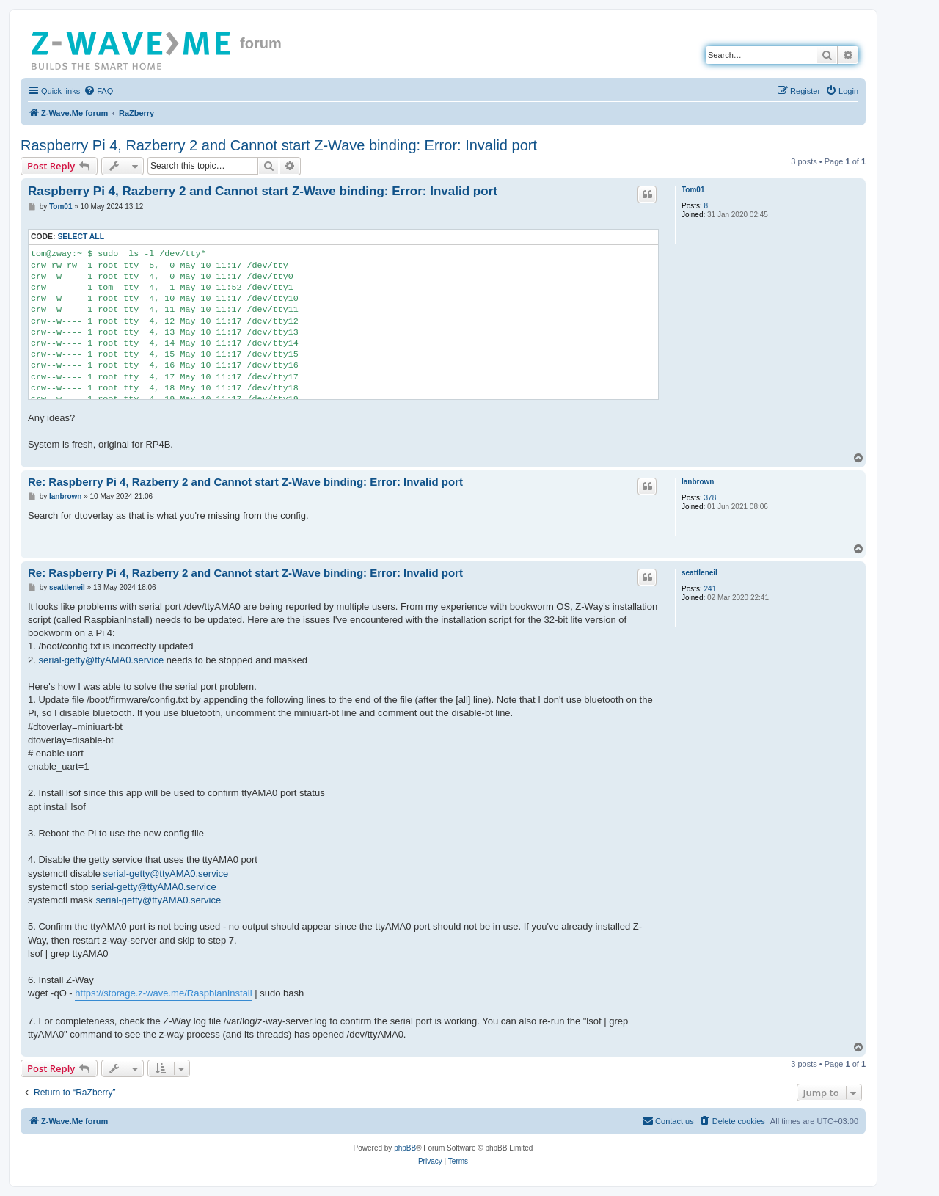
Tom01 (693, 190)
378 (710, 498)
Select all (80, 237)
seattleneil (699, 573)
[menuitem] (98, 91)
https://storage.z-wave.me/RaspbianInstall (163, 993)
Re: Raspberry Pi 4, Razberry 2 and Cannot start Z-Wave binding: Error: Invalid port (245, 481)
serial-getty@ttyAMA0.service (101, 660)
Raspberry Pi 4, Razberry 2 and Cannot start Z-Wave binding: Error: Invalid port (279, 145)
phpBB (405, 1148)
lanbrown (698, 482)
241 (710, 589)
